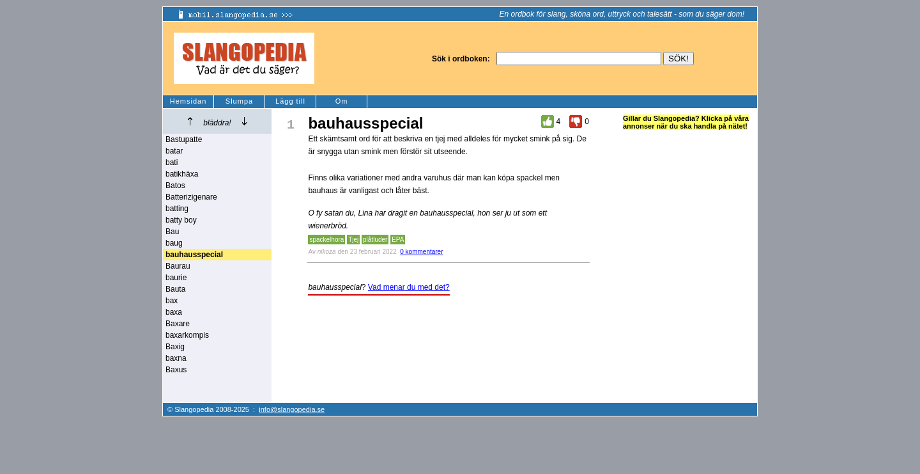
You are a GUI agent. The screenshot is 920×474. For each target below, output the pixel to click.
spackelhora (326, 239)
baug (174, 243)
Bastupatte (183, 139)
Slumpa (239, 101)
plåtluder (375, 239)
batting (176, 208)
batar (174, 150)
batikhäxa (181, 174)
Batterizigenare (191, 197)
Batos (175, 185)
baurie (176, 277)
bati (171, 162)
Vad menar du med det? (409, 287)
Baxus (176, 369)
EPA (398, 239)
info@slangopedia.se (292, 409)
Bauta (175, 289)
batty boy (181, 220)
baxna (176, 358)
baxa (173, 312)
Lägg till (290, 101)
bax (171, 300)
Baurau (177, 266)
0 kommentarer (421, 251)
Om (341, 101)
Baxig (175, 346)
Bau (172, 231)
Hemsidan (188, 101)
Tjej (353, 239)
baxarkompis (187, 335)
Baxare (177, 323)
